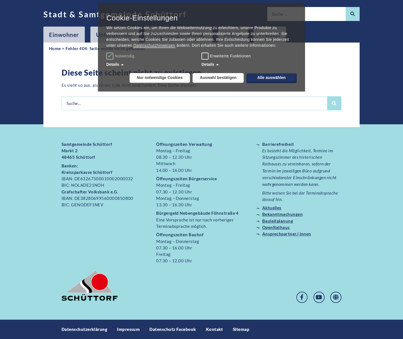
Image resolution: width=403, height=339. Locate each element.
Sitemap (241, 329)
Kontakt (214, 329)
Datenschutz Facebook (172, 329)
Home (55, 48)
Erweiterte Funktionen (230, 56)
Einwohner (64, 34)
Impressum (128, 329)
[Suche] (353, 14)
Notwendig (121, 56)
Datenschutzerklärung (84, 329)
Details (112, 64)
